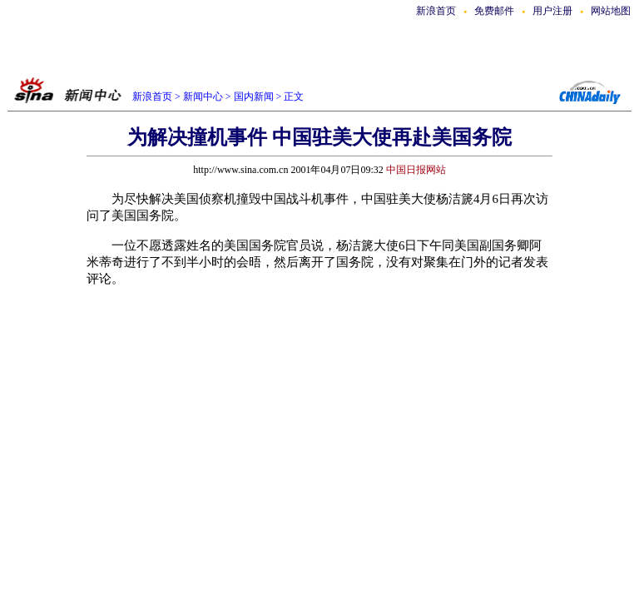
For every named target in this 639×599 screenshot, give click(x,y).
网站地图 (611, 11)
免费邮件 (494, 11)
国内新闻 (254, 96)
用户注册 (552, 11)
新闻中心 (203, 96)
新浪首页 (436, 11)
